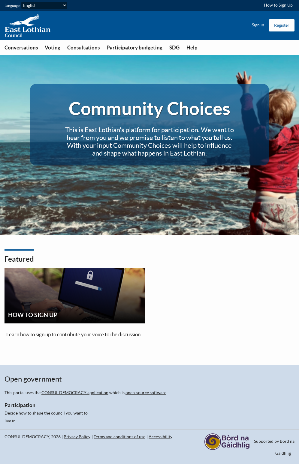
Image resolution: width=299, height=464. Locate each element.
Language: (12, 5)
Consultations (83, 47)
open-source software (145, 392)
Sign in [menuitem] (258, 24)
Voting (52, 47)
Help (192, 47)
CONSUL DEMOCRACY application (74, 392)
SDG (174, 47)
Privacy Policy (77, 436)
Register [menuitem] (281, 25)
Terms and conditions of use (119, 436)
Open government (33, 379)
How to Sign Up (278, 5)
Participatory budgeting (134, 47)
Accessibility (160, 436)
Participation (20, 405)
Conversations (21, 47)
